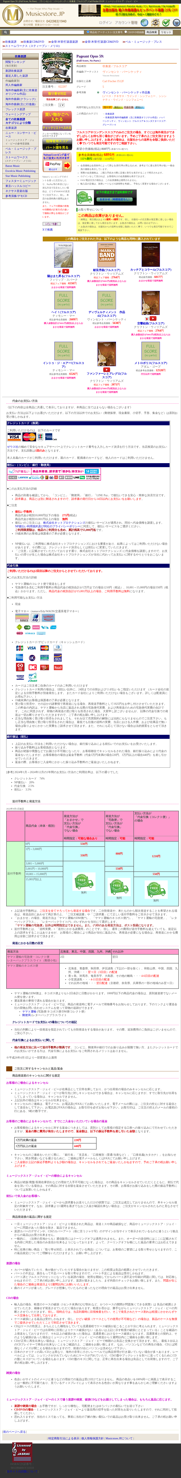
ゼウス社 (12, 446)
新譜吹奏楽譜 (13, 70)
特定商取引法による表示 (63, 1438)
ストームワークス (16, 157)
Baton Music (12, 165)
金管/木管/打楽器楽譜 (64, 41)
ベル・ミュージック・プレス (143, 41)
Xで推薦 (47, 229)
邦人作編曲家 (13, 85)
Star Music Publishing (17, 175)
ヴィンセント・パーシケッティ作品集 (126, 92)
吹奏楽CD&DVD (33, 41)
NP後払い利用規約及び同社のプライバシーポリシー (47, 526)
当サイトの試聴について (22, 1471)
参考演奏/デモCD (16, 196)
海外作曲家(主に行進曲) (20, 104)
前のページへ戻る (14, 1431)
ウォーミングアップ (18, 114)
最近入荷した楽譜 (16, 75)
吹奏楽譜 (10, 41)
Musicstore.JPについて (119, 1438)
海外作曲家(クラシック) (20, 99)
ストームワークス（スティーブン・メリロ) (32, 45)
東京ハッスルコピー (18, 186)
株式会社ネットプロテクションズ (64, 522)
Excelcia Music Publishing (20, 170)
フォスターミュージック (20, 180)
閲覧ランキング (15, 62)
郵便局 (26, 1015)
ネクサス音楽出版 (16, 191)
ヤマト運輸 (29, 1011)
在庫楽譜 (11, 127)
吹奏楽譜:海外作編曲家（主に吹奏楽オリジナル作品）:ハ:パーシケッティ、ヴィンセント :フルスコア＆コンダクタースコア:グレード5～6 (134, 121)
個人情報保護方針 (92, 1438)
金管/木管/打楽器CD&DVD (101, 41)
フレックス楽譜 (15, 109)
